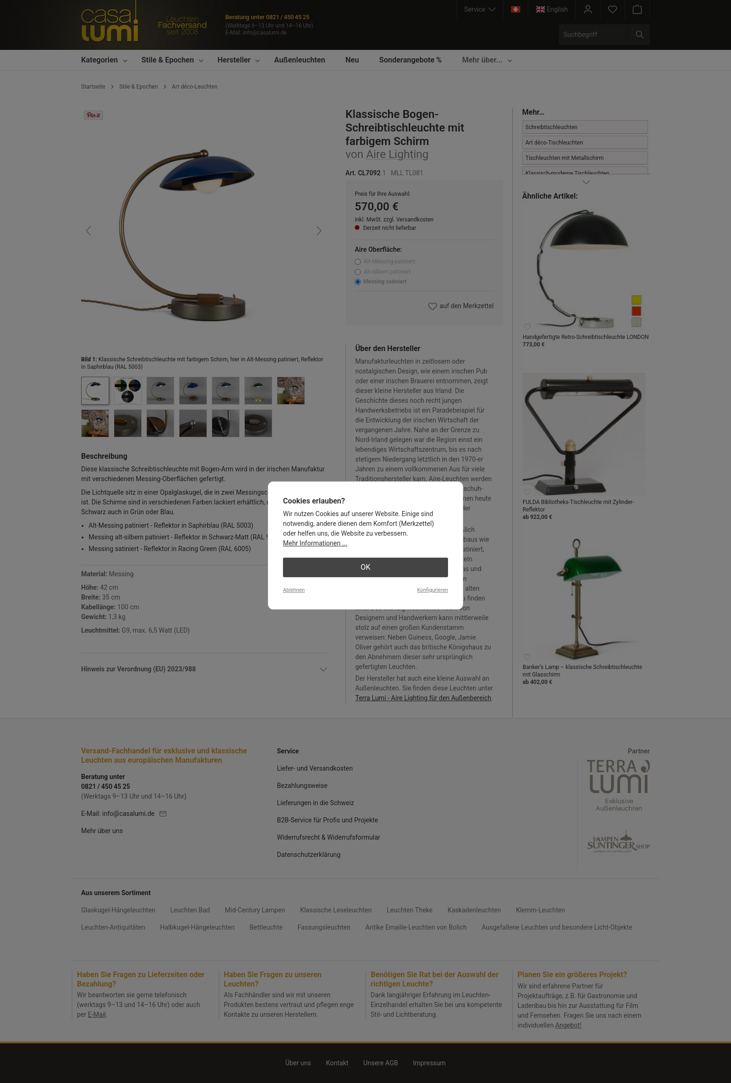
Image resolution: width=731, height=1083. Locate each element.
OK (365, 567)
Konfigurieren (432, 590)
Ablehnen (294, 590)
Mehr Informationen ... (315, 543)
